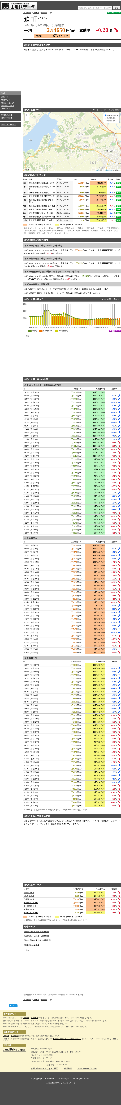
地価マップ (5, 100)
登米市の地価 (6, 118)
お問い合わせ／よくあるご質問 (44, 1069)
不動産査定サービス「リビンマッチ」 (67, 1039)
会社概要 (68, 1069)
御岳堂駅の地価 (30, 906)
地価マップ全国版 (8, 125)
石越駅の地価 (29, 899)
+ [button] (27, 115)
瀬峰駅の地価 (29, 893)
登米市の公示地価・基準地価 (36, 932)
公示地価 (26, 1018)
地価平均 (4, 97)
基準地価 (34, 1018)
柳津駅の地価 (29, 909)
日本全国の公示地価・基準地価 (37, 940)
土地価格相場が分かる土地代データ (60, 1083)
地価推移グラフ (7, 106)
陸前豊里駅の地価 (31, 903)
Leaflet (98, 170)
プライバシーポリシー (87, 1069)
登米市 (44, 13)
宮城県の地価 (6, 115)
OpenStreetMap (108, 170)
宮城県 (36, 13)
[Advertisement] (10, 50)
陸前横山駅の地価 (31, 913)
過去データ (5, 108)
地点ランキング (7, 103)
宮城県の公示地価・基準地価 (36, 936)
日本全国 (27, 13)
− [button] (27, 119)
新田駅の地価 (29, 896)
